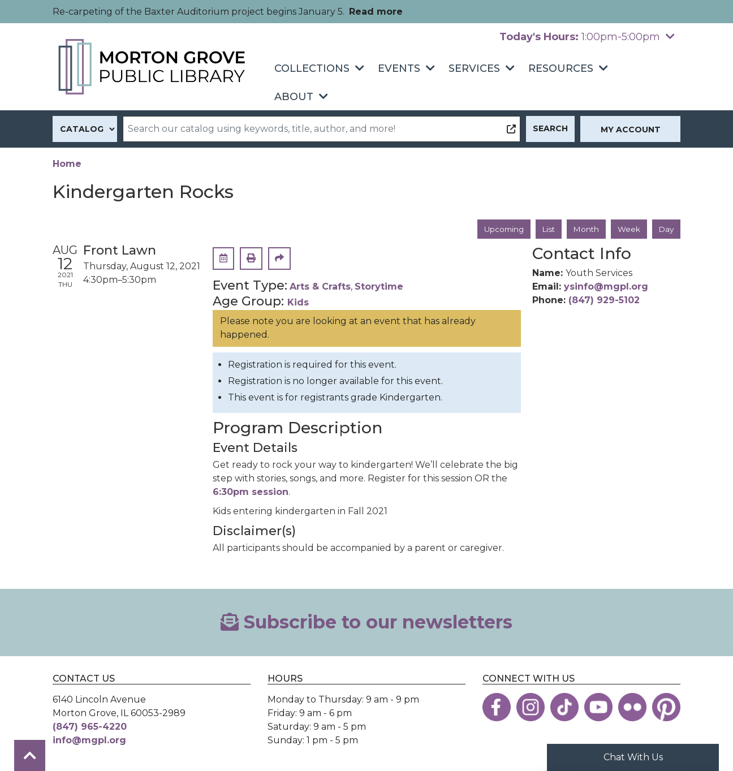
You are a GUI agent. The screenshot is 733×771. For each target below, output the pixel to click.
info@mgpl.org (89, 740)
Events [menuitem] (399, 68)
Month (584, 229)
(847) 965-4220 (90, 727)
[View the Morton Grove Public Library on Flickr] (632, 708)
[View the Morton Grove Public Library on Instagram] (530, 708)
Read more (376, 11)
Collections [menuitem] (312, 68)
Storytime (379, 287)
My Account (631, 129)
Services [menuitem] (474, 68)
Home (67, 163)
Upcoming (498, 229)
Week (627, 229)
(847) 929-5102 (604, 300)
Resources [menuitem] (560, 68)
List (545, 229)
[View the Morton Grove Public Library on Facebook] (496, 708)
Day (666, 229)
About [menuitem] (293, 97)
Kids (298, 303)
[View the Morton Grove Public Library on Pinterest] (666, 708)
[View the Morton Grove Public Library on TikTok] (564, 708)
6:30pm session (250, 492)
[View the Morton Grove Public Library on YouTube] (598, 708)
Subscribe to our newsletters (366, 622)
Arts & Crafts (320, 287)
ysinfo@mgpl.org (606, 287)
